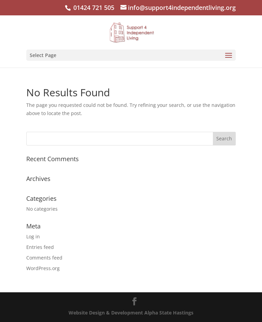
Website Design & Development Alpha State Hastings (131, 312)
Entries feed (40, 247)
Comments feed (44, 257)
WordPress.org (43, 268)
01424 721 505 (93, 7)
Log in (33, 236)
